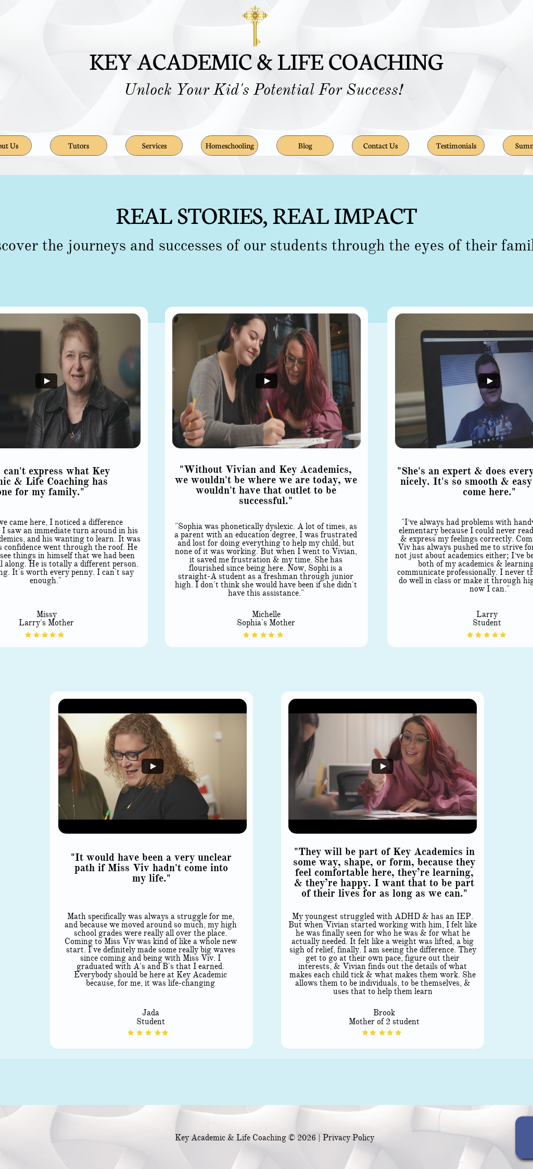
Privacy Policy (348, 1138)
